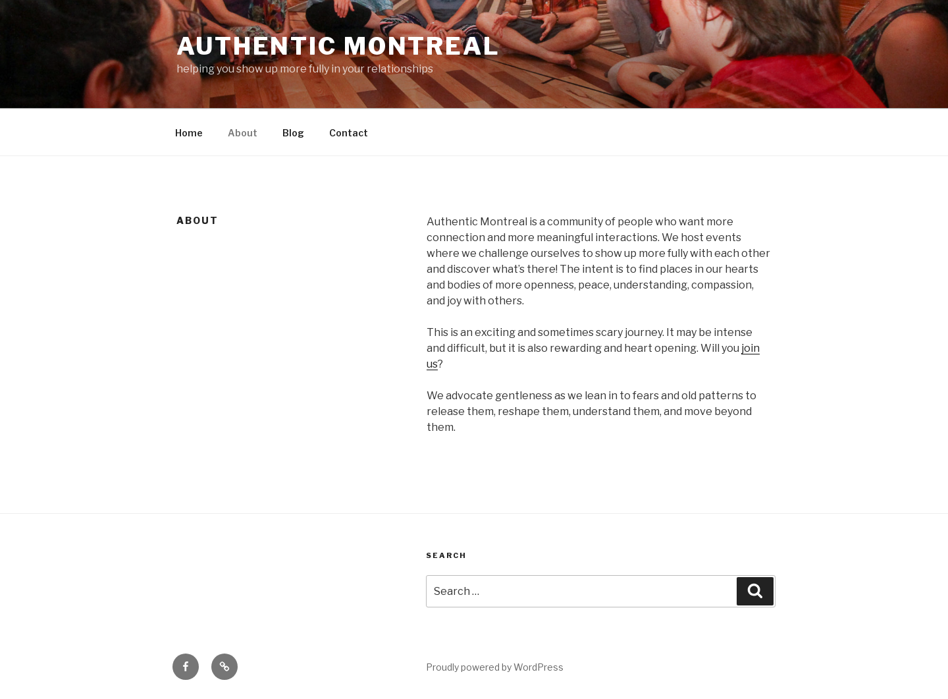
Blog (293, 132)
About (242, 132)
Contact (348, 132)
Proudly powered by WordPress (495, 667)
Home (189, 132)
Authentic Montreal (338, 46)
